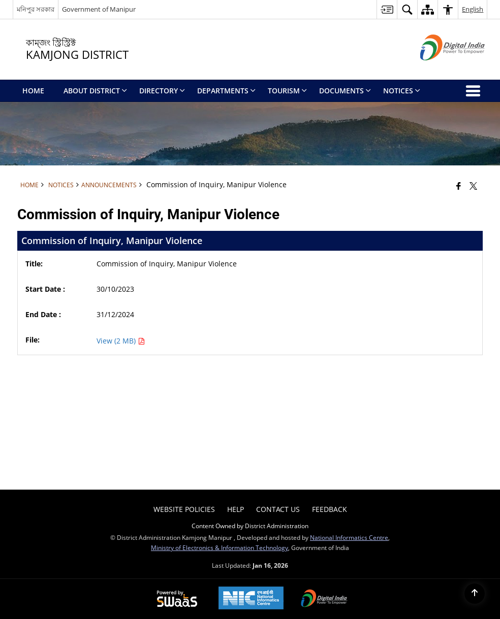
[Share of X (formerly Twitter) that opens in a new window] (473, 186)
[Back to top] (474, 593)
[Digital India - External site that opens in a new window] (439, 69)
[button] (407, 9)
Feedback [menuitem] (329, 509)
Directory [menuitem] (162, 90)
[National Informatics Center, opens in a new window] (251, 599)
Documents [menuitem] (345, 90)
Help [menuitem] (235, 509)
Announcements (109, 185)
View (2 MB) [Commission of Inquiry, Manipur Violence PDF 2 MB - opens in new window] (121, 341)
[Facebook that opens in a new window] (458, 186)
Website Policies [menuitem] (184, 509)
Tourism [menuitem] (287, 90)
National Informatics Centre (349, 537)
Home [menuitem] (33, 90)
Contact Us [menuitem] (278, 509)
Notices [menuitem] (401, 90)
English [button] (472, 9)
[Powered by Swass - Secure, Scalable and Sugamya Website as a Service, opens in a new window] (177, 599)
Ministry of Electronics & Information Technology (219, 547)
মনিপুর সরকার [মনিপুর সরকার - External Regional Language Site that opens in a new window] (35, 9)
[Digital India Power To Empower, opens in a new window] (324, 599)
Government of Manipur (99, 9)
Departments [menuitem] (226, 90)
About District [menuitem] (95, 90)
